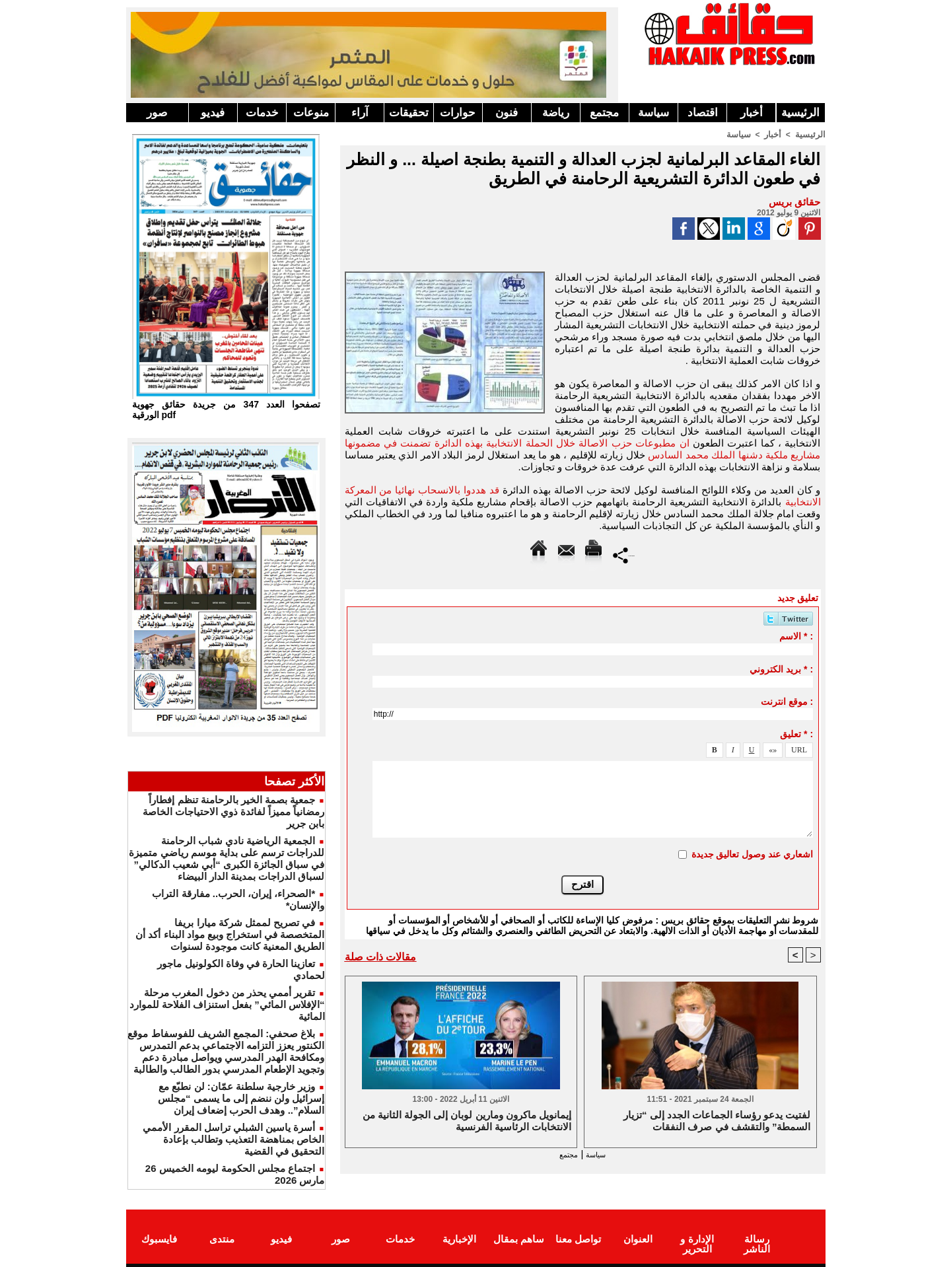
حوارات (458, 112)
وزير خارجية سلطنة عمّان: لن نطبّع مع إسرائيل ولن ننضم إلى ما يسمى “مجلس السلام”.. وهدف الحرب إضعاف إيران (241, 1098)
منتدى (221, 1236)
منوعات (311, 112)
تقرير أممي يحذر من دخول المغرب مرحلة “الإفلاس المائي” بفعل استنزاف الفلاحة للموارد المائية (227, 1004)
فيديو (213, 112)
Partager (624, 554)
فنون (506, 112)
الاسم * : (796, 635)
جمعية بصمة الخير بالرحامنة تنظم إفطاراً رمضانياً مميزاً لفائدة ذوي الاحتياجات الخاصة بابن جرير (234, 811)
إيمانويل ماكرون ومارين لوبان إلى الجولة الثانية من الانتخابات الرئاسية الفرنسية (467, 1121)
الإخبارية (459, 1236)
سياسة (653, 112)
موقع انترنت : (787, 701)
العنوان (637, 1236)
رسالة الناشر (756, 1236)
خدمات (262, 112)
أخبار (751, 112)
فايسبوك (159, 1236)
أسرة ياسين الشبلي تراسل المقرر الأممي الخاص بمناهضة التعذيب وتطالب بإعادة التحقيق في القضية (233, 1139)
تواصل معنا (578, 1236)
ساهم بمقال (518, 1236)
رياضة (555, 112)
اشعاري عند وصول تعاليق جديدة (752, 853)
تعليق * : (796, 733)
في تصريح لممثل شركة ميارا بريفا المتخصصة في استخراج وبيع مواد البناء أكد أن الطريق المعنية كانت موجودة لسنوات (229, 934)
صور (157, 112)
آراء (360, 112)
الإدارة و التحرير (696, 1241)
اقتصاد (702, 112)
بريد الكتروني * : (781, 668)
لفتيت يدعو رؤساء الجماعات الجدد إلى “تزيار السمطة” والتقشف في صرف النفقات (717, 1121)
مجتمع (604, 112)
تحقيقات (409, 112)
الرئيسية (800, 112)
